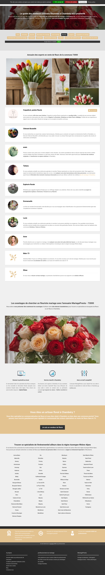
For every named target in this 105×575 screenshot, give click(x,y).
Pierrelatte (64, 470)
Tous (17, 34)
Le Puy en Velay (41, 485)
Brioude (17, 491)
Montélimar (40, 513)
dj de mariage (55, 34)
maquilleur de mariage (82, 34)
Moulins (64, 458)
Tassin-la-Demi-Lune (88, 467)
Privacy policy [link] (91, 2)
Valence (88, 479)
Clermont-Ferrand (16, 507)
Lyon (40, 495)
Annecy (17, 461)
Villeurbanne (88, 501)
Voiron (88, 504)
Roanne (64, 485)
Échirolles (40, 458)
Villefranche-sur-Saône (88, 498)
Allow (59, 41)
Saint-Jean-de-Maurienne (64, 510)
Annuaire (8, 557)
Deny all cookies (71, 2)
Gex (41, 467)
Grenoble (40, 473)
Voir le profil (92, 110)
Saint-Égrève (64, 498)
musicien (31, 38)
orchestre (39, 38)
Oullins (64, 464)
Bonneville (16, 479)
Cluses (17, 510)
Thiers (88, 470)
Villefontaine (88, 495)
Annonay (17, 467)
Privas (64, 476)
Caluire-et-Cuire (17, 498)
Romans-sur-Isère (64, 488)
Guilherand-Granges (41, 476)
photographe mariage (50, 38)
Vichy (88, 488)
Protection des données (11, 563)
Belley (16, 476)
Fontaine (40, 464)
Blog (7, 567)
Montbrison (40, 510)
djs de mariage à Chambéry (87, 175)
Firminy (40, 461)
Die (40, 455)
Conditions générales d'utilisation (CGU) (15, 561)
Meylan (40, 501)
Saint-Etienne (64, 501)
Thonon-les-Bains (88, 473)
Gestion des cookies (11, 565)
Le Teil (40, 488)
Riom (64, 482)
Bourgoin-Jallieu (17, 488)
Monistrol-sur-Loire (40, 507)
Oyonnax (64, 467)
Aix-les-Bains (17, 455)
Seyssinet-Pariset (88, 464)
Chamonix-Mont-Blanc (16, 504)
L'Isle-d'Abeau (40, 491)
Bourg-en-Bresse (17, 482)
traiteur (61, 38)
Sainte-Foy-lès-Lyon (64, 495)
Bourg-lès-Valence (16, 485)
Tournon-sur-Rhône (88, 476)
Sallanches (88, 461)
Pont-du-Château (64, 473)
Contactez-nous (10, 569)
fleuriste (64, 34)
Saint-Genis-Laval (64, 507)
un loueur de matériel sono (72, 38)
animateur (24, 34)
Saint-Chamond (64, 491)
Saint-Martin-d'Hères (88, 455)
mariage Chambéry (42, 563)
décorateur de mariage (43, 34)
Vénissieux (88, 485)
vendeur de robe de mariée (90, 38)
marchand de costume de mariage (17, 38)
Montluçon (64, 455)
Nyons (64, 461)
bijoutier (32, 34)
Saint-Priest (88, 458)
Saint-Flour (64, 504)
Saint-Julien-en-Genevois (64, 513)
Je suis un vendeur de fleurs (52, 427)
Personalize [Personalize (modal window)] (82, 2)
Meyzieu (40, 504)
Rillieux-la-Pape (64, 479)
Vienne (88, 491)
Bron (17, 495)
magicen (71, 34)
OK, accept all (58, 2)
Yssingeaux (88, 507)
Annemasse (17, 464)
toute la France (23, 390)
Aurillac (17, 473)
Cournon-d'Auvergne (17, 513)
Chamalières (17, 501)
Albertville (16, 458)
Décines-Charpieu (16, 516)
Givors (40, 470)
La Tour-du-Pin (40, 482)
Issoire (40, 479)
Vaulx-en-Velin (88, 482)
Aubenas (17, 470)
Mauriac (41, 498)
